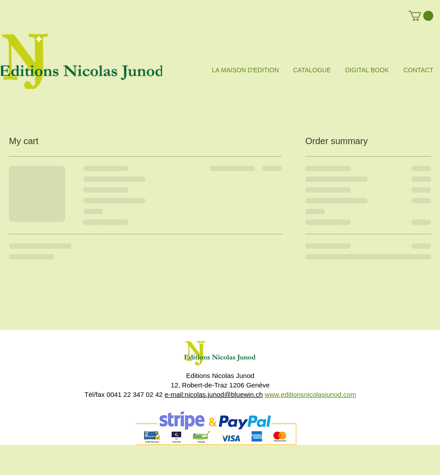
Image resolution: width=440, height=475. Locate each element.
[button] (421, 16)
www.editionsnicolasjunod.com (310, 394)
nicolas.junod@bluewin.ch (224, 394)
